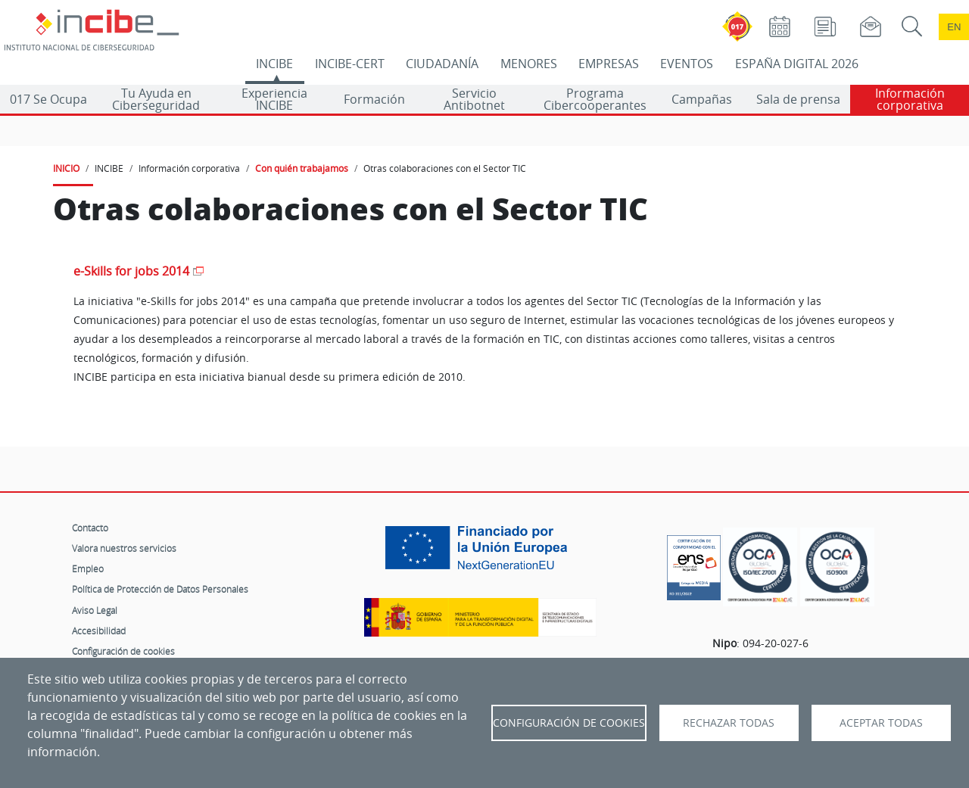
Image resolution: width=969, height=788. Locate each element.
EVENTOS (686, 63)
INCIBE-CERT (350, 63)
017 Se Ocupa (48, 99)
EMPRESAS (608, 63)
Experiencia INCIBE (274, 99)
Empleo (88, 568)
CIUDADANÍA (442, 63)
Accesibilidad (99, 630)
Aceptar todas (881, 723)
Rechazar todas (728, 723)
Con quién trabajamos (301, 168)
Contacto (90, 528)
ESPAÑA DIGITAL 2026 (796, 63)
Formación (374, 99)
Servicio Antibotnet (474, 99)
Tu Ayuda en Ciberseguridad (156, 99)
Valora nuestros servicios (124, 548)
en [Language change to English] (954, 27)
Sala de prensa (798, 99)
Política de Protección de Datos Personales (160, 589)
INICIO (66, 168)
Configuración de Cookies (569, 723)
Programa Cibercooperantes (595, 99)
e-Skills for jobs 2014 (131, 271)
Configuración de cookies (123, 651)
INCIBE (274, 63)
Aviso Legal (94, 610)
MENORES (528, 63)
